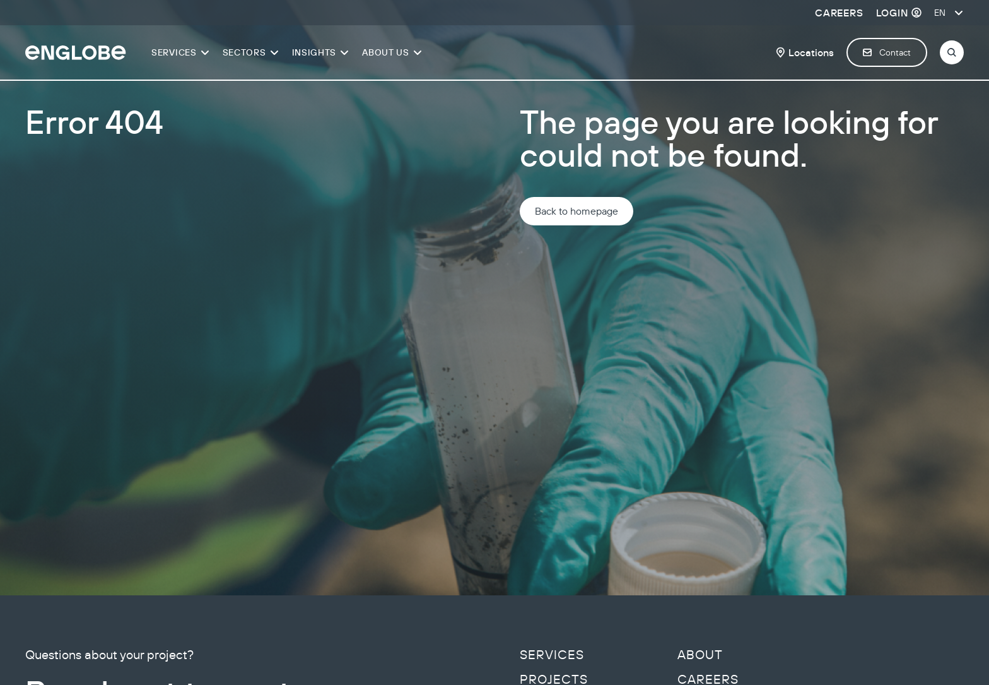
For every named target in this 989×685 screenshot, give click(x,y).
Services (552, 654)
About (700, 654)
